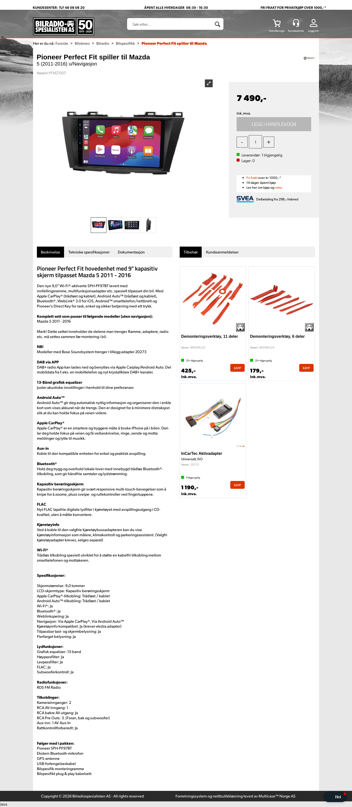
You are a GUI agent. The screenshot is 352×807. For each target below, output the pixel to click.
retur (278, 187)
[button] (335, 797)
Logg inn (313, 31)
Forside (61, 43)
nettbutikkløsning (228, 795)
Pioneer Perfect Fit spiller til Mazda (174, 43)
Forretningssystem (191, 795)
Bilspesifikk (125, 43)
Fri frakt (251, 177)
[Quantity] (255, 141)
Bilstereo (82, 43)
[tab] (50, 252)
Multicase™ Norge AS (277, 795)
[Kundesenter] (296, 23)
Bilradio (102, 43)
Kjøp (274, 124)
